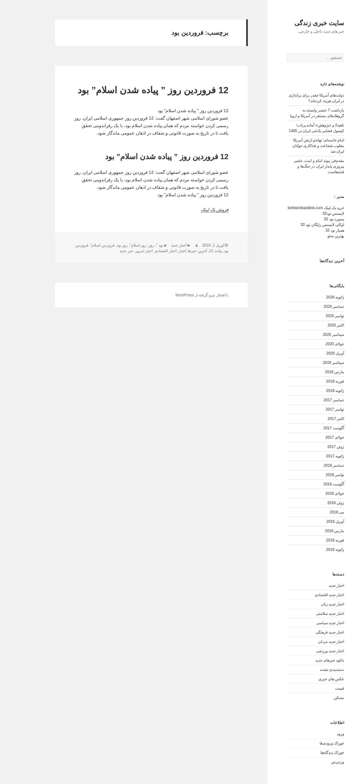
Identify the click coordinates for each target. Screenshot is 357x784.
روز (130, 245)
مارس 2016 (313, 531)
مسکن (318, 698)
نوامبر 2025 (314, 316)
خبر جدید (105, 251)
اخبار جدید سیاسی (309, 623)
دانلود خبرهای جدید (308, 660)
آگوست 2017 (312, 428)
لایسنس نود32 (312, 213)
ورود (319, 734)
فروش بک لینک (194, 209)
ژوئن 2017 (314, 447)
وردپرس (316, 762)
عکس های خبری (310, 679)
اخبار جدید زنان (311, 604)
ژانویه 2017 (314, 456)
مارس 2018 (313, 372)
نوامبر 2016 (314, 475)
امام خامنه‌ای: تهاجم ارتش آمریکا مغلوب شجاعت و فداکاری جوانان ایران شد (297, 145)
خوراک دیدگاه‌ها (311, 753)
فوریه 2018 (314, 381)
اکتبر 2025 (315, 325)
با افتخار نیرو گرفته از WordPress (180, 295)
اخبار (161, 251)
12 (190, 251)
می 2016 (316, 512)
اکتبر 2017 (315, 419)
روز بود (101, 245)
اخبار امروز (123, 251)
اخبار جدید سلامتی (309, 614)
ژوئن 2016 (314, 503)
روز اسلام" (117, 245)
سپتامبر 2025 (312, 335)
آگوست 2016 (312, 484)
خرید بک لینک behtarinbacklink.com (295, 208)
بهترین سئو (315, 236)
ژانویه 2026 (314, 297)
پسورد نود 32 (313, 219)
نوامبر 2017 (314, 409)
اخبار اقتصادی (144, 251)
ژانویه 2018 (314, 391)
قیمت (318, 688)
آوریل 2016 (314, 521)
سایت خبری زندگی (298, 23)
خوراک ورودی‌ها (311, 743)
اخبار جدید (315, 585)
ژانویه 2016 (314, 549)
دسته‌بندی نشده (311, 670)
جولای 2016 (313, 493)
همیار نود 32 (313, 230)
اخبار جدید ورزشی (309, 651)
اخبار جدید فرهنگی (309, 632)
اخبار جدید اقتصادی (308, 595)
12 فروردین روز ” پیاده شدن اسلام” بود (132, 90)
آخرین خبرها (176, 251)
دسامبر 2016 (313, 465)
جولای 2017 (313, 437)
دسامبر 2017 (313, 400)
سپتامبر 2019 (312, 363)
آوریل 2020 (314, 353)
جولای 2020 (313, 344)
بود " (138, 245)
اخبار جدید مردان (310, 642)
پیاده (197, 251)
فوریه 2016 (314, 540)
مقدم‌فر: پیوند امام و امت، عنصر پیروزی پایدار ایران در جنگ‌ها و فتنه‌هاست (298, 166)
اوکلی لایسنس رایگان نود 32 (301, 225)
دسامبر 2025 (313, 306)
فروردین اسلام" (81, 245)
